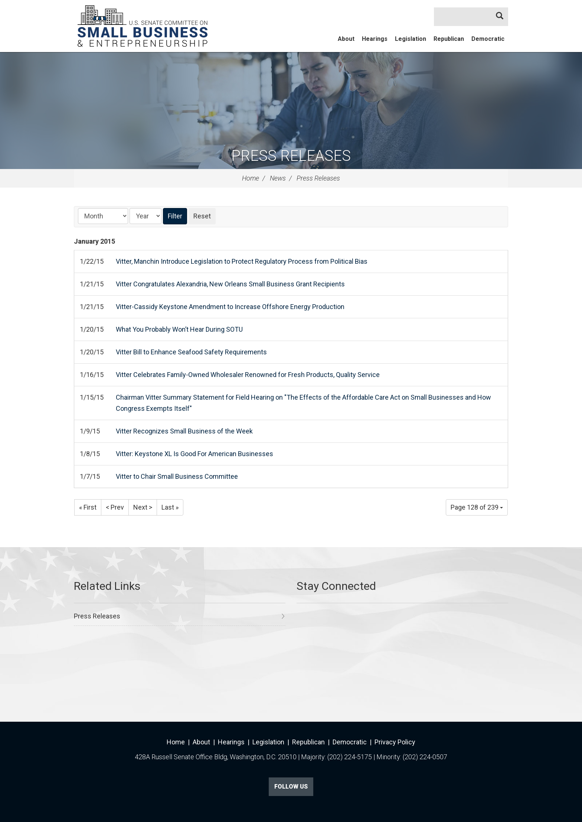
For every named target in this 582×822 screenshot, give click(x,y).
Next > (142, 507)
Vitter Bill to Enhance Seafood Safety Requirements (191, 352)
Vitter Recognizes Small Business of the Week (184, 431)
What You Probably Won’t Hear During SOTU (179, 329)
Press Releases (291, 156)
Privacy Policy (395, 742)
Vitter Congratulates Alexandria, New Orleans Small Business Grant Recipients (230, 284)
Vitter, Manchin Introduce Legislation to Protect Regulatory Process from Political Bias (241, 261)
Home (250, 178)
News (278, 178)
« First (88, 507)
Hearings (375, 38)
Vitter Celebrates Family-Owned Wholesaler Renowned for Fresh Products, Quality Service (248, 374)
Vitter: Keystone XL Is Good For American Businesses (194, 454)
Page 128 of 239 (477, 507)
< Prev (115, 507)
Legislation (410, 38)
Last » (170, 507)
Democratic (487, 38)
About (346, 38)
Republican (449, 38)
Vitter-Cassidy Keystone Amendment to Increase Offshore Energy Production (230, 307)
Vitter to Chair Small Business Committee (177, 476)
